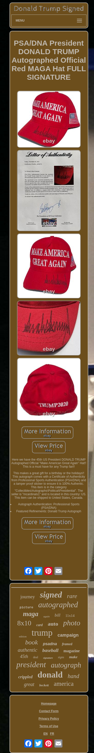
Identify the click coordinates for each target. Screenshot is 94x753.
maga (30, 614)
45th (24, 656)
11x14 (70, 616)
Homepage (48, 703)
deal (35, 657)
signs (61, 657)
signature (48, 657)
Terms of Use (48, 726)
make (73, 657)
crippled (25, 677)
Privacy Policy (49, 718)
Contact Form (49, 711)
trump (42, 633)
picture (26, 607)
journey (27, 596)
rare (72, 596)
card (39, 625)
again (46, 616)
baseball (50, 650)
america (63, 683)
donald (50, 674)
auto (53, 624)
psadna (50, 644)
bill (57, 615)
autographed (58, 604)
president (31, 664)
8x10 (24, 623)
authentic (27, 650)
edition (23, 636)
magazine (71, 651)
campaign (68, 635)
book (31, 642)
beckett (44, 685)
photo (71, 623)
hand (73, 676)
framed (67, 644)
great (29, 684)
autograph (66, 665)
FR (52, 733)
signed (51, 594)
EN (45, 733)
